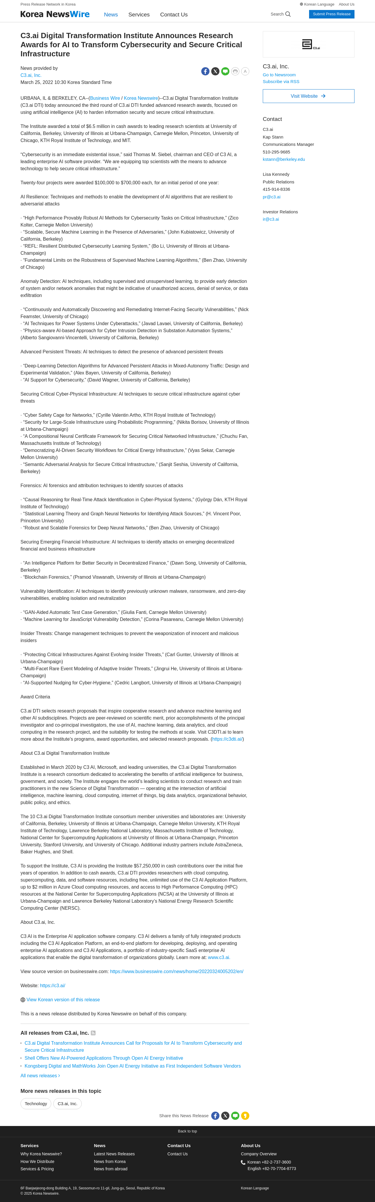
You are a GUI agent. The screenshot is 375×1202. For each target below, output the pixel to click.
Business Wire (105, 98)
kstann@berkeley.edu (284, 159)
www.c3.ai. (219, 957)
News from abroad (110, 1168)
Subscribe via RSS (281, 81)
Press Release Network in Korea (48, 4)
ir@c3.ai (271, 219)
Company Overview (259, 1154)
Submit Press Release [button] (332, 14)
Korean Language (319, 4)
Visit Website (308, 95)
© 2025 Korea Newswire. (40, 1193)
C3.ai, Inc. (31, 75)
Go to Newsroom (279, 74)
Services (139, 14)
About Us (346, 4)
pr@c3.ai (271, 196)
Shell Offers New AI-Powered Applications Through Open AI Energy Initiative (104, 1058)
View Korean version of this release (60, 999)
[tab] (57, 1145)
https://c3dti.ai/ (227, 739)
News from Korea (110, 1161)
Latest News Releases (114, 1154)
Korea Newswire (141, 98)
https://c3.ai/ (52, 985)
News (111, 14)
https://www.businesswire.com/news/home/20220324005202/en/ (176, 971)
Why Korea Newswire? (41, 1154)
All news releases (40, 1075)
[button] (205, 70)
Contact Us (174, 14)
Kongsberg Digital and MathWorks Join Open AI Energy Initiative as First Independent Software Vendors (133, 1065)
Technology (36, 1103)
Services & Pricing (37, 1168)
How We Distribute (37, 1161)
